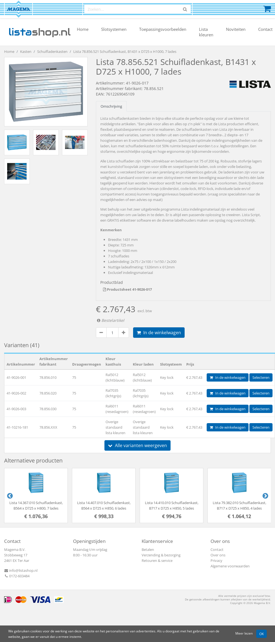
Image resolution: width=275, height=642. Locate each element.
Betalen (148, 549)
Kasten (25, 51)
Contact (265, 29)
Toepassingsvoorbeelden (162, 29)
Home (82, 29)
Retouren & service (157, 560)
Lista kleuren (206, 31)
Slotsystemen (113, 29)
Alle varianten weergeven (137, 445)
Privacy (216, 560)
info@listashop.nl (20, 570)
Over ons (218, 555)
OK (261, 634)
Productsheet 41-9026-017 (127, 289)
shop (40, 32)
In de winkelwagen (159, 333)
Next (265, 495)
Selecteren (260, 377)
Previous (9, 495)
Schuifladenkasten (52, 51)
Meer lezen (244, 633)
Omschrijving (111, 106)
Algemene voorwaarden (230, 566)
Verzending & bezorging (161, 555)
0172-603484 (16, 575)
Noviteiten (236, 29)
